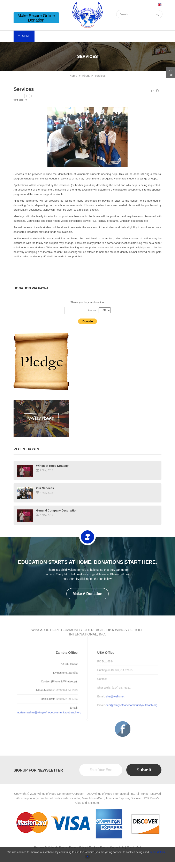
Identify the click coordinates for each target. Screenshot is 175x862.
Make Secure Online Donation (36, 17)
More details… (159, 852)
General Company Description (56, 510)
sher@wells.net (113, 696)
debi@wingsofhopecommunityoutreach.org (128, 704)
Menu (24, 36)
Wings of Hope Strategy (52, 465)
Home (73, 75)
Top (170, 72)
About (86, 75)
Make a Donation (87, 594)
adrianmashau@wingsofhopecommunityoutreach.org (52, 711)
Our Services (45, 488)
